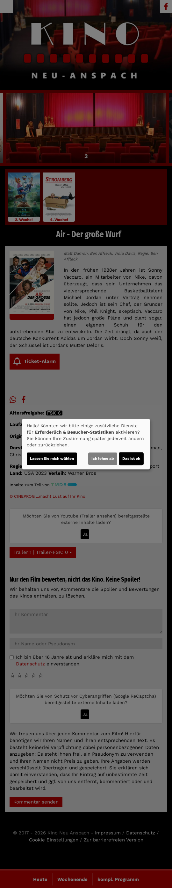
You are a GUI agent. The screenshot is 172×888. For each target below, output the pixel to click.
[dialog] (86, 444)
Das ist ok (131, 458)
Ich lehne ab (102, 458)
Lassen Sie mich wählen (52, 458)
